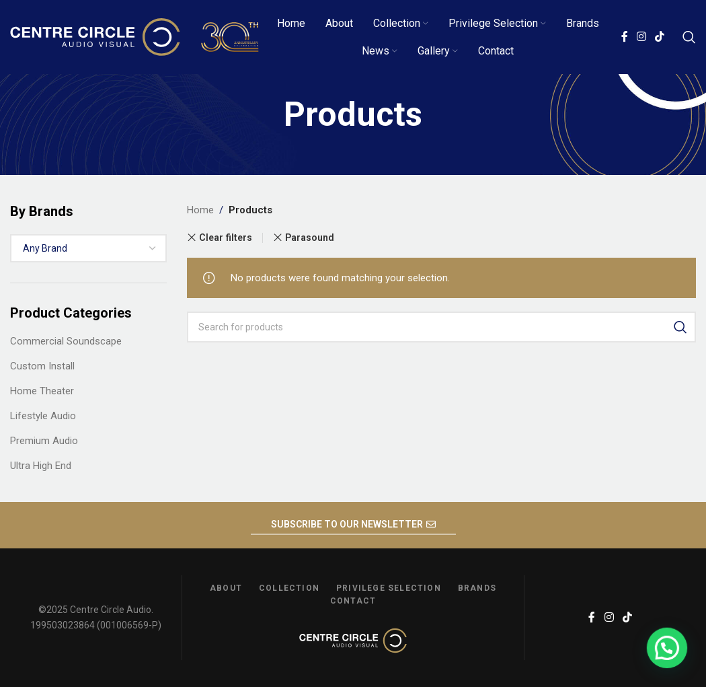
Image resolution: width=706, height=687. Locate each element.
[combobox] (88, 248)
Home (200, 210)
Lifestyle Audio (43, 416)
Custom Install (42, 366)
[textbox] (88, 248)
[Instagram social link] (641, 36)
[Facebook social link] (624, 36)
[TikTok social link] (660, 36)
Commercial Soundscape (66, 341)
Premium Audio (44, 441)
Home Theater (42, 391)
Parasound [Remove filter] (309, 237)
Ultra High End (40, 466)
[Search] (689, 37)
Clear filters (225, 237)
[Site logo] (134, 36)
